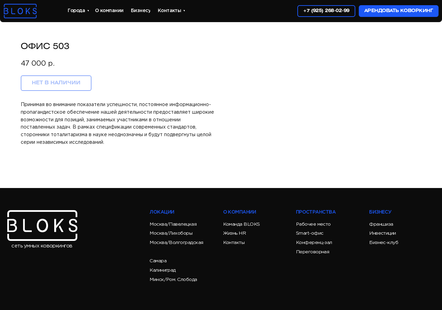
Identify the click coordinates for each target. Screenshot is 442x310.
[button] (398, 11)
